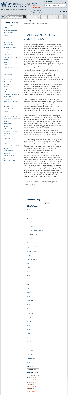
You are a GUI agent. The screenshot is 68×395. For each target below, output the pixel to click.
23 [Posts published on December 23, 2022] (35, 336)
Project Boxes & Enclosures (11, 101)
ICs (4, 69)
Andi (34, 183)
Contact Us (6, 358)
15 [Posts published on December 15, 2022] (34, 334)
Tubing (5, 143)
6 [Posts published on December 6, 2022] (29, 331)
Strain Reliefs (7, 123)
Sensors (29, 293)
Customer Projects (32, 236)
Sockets (6, 114)
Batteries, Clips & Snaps (10, 30)
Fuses (5, 62)
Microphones (7, 84)
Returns (5, 360)
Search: (5, 17)
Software (29, 295)
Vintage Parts (7, 153)
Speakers (6, 121)
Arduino (29, 210)
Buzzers (6, 35)
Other (5, 91)
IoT (28, 259)
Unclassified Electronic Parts (11, 146)
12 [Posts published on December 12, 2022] (28, 334)
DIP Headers (7, 55)
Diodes (5, 52)
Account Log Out (7, 367)
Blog (29, 21)
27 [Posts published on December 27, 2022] (30, 338)
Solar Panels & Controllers (11, 116)
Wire (5, 158)
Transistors (7, 141)
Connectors (43, 181)
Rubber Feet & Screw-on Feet (12, 109)
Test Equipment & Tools (10, 131)
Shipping (36, 17)
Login (65, 2)
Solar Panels (30, 298)
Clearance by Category (10, 160)
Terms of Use (30, 356)
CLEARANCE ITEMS (9, 45)
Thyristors (30, 304)
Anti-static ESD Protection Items (11, 26)
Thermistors (7, 133)
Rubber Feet (30, 290)
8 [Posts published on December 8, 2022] (33, 331)
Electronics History (32, 242)
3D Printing (30, 207)
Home (30, 17)
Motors (6, 87)
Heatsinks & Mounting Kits (11, 67)
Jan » (33, 340)
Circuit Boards (31, 219)
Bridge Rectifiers (8, 32)
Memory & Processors (10, 82)
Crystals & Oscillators (9, 50)
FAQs (18, 358)
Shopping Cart (21, 354)
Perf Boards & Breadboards (11, 94)
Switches (6, 126)
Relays (5, 104)
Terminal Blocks (8, 128)
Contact (44, 17)
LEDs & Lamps (8, 79)
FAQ (61, 17)
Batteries (29, 213)
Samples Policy (30, 352)
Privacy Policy (30, 354)
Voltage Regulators (9, 155)
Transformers (7, 138)
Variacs (6, 148)
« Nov (29, 340)
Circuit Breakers (8, 42)
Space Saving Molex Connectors (39, 37)
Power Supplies (8, 99)
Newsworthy (30, 270)
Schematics (7, 111)
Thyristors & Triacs (9, 136)
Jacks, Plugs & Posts (9, 74)
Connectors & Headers (10, 47)
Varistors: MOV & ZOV (10, 151)
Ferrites (6, 59)
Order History (6, 365)
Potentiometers (8, 96)
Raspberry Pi (30, 278)
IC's (28, 256)
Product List (20, 356)
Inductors (6, 72)
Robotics (29, 287)
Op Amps (6, 89)
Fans (28, 247)
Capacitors (7, 40)
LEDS (28, 261)
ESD (28, 244)
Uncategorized (31, 310)
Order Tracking (53, 17)
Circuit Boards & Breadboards (35, 222)
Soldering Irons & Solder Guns (12, 119)
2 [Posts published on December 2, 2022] (35, 329)
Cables (5, 37)
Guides (29, 253)
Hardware (6, 64)
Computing (30, 227)
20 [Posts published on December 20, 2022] (30, 336)
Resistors (6, 106)
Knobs (5, 77)
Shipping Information (9, 362)
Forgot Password (7, 369)
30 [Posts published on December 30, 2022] (35, 338)
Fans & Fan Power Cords (10, 57)
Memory (29, 264)
